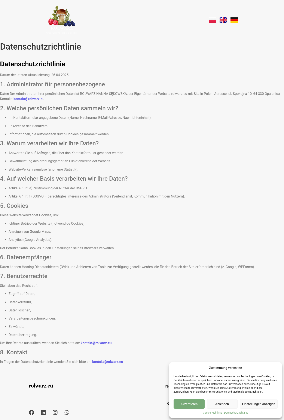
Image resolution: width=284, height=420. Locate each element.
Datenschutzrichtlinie (236, 412)
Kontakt (187, 20)
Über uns (124, 20)
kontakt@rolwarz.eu (28, 99)
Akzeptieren (189, 404)
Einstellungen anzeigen (258, 404)
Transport (166, 20)
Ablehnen (222, 404)
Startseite (103, 20)
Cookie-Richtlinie (212, 412)
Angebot (144, 20)
